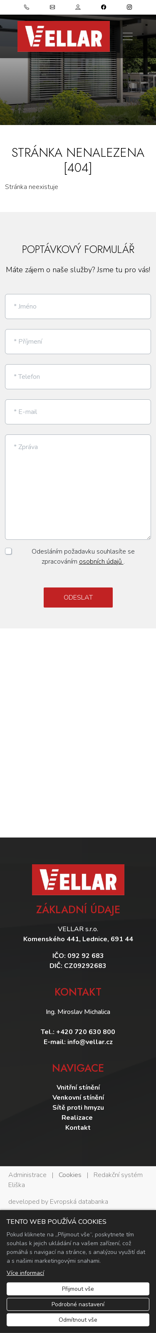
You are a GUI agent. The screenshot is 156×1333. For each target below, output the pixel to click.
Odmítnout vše (78, 1320)
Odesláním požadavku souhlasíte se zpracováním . (83, 556)
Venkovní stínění (78, 1097)
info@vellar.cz (90, 1042)
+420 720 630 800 (85, 1032)
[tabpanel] (78, 62)
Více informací (25, 1273)
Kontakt (78, 1127)
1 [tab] (78, 116)
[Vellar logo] (63, 36)
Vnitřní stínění (78, 1087)
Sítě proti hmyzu (78, 1107)
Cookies (70, 1175)
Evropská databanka (79, 1201)
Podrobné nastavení (78, 1304)
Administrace (27, 1175)
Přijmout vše (78, 1289)
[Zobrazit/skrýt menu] (127, 36)
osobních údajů (101, 561)
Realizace (78, 1117)
